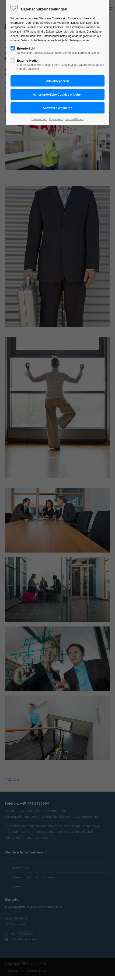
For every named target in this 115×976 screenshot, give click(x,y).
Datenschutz (39, 119)
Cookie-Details (74, 119)
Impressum (56, 119)
